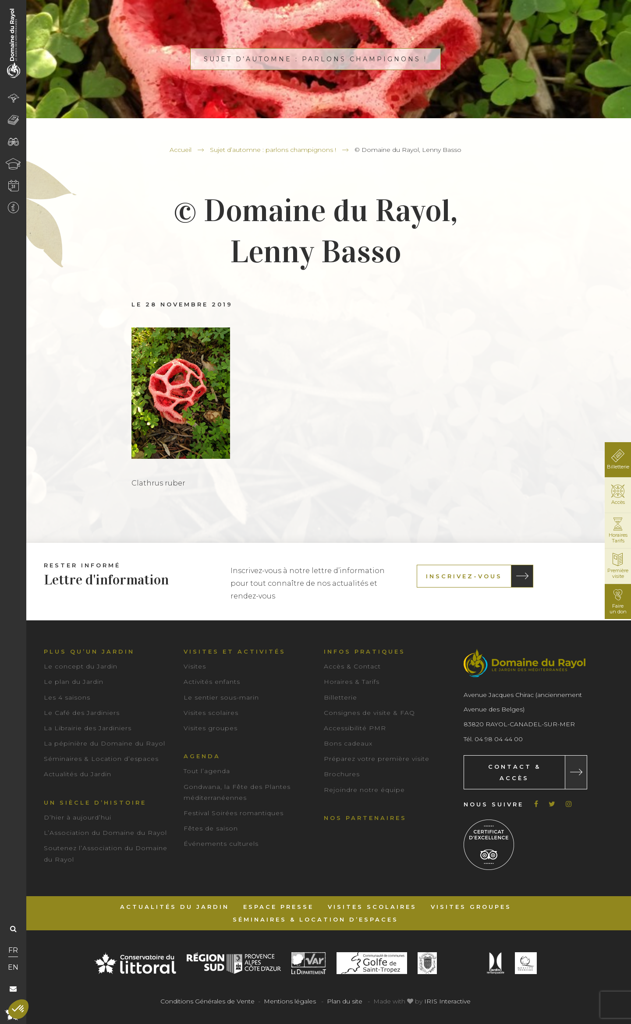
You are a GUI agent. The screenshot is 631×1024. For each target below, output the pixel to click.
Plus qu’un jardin (89, 651)
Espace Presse (278, 906)
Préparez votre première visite (376, 759)
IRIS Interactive (447, 1001)
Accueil (180, 150)
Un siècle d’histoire (95, 802)
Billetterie (340, 697)
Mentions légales (290, 1001)
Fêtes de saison (211, 828)
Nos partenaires (365, 817)
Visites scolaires (211, 713)
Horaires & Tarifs (351, 682)
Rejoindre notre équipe (364, 790)
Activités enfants (212, 682)
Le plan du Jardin (73, 682)
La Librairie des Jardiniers (87, 728)
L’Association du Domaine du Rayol (105, 833)
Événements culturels (221, 844)
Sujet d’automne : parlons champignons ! (273, 150)
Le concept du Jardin (80, 666)
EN (13, 967)
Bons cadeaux (348, 743)
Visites (195, 666)
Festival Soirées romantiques (234, 813)
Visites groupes (211, 728)
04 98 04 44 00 (499, 739)
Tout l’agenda (207, 771)
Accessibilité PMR (355, 728)
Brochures (342, 774)
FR (13, 950)
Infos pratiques (364, 651)
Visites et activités (235, 651)
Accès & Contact (352, 666)
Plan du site (344, 1001)
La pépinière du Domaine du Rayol (104, 743)
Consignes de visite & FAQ (369, 713)
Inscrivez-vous (464, 576)
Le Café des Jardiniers (82, 713)
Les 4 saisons (67, 697)
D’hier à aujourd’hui (77, 817)
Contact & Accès (514, 772)
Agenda (202, 756)
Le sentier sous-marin (221, 697)
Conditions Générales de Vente (207, 1001)
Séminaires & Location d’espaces (101, 759)
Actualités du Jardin (77, 774)
